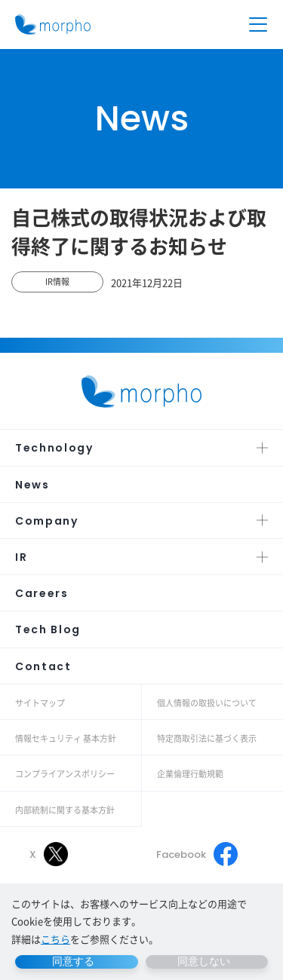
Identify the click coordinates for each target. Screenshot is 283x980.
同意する (73, 961)
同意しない (203, 961)
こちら (55, 939)
